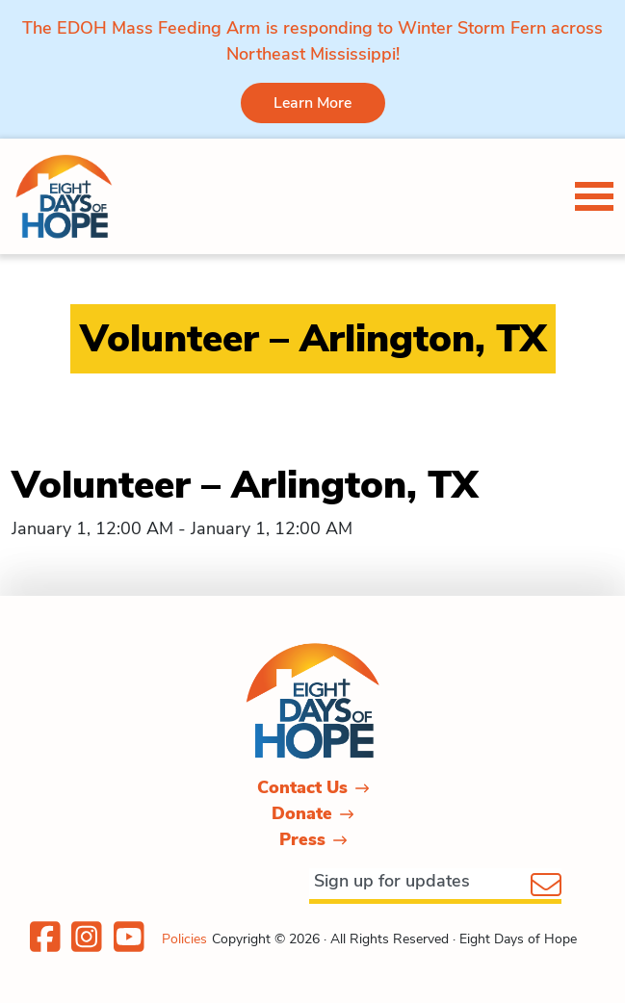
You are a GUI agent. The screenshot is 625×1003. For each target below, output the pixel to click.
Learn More (312, 103)
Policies (184, 939)
